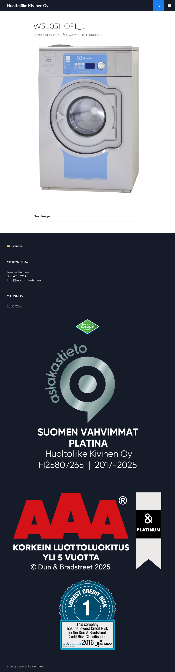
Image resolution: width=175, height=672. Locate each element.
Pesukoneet (93, 35)
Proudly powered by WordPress (26, 666)
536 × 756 (72, 35)
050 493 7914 (16, 276)
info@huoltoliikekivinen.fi (25, 280)
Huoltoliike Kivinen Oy (28, 5)
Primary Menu (169, 5)
